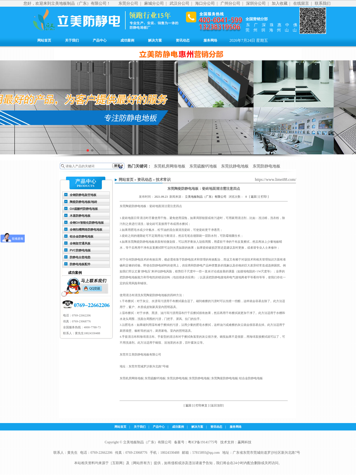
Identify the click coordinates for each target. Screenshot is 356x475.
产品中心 (100, 40)
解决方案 (155, 40)
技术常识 (163, 180)
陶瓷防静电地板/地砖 (83, 202)
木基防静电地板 (80, 215)
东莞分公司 (128, 3)
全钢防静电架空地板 (83, 195)
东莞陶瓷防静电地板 (133, 206)
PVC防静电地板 (80, 250)
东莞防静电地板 (266, 166)
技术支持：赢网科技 (235, 442)
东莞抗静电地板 (235, 166)
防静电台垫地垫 (80, 257)
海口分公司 (205, 3)
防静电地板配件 (80, 264)
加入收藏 (280, 3)
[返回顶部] (217, 405)
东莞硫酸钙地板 (203, 166)
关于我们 (72, 40)
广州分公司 (230, 3)
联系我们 (323, 3)
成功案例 (127, 40)
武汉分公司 (179, 3)
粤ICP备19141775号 (203, 442)
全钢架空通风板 (80, 243)
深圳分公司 (256, 3)
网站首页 (44, 40)
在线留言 (301, 3)
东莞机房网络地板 (169, 166)
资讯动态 (183, 40)
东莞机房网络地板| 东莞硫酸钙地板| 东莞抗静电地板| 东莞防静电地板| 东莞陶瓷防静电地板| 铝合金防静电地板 (191, 378)
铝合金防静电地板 (81, 236)
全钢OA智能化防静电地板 (87, 222)
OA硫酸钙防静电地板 (84, 209)
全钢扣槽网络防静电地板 (86, 229)
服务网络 (210, 40)
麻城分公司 (154, 3)
